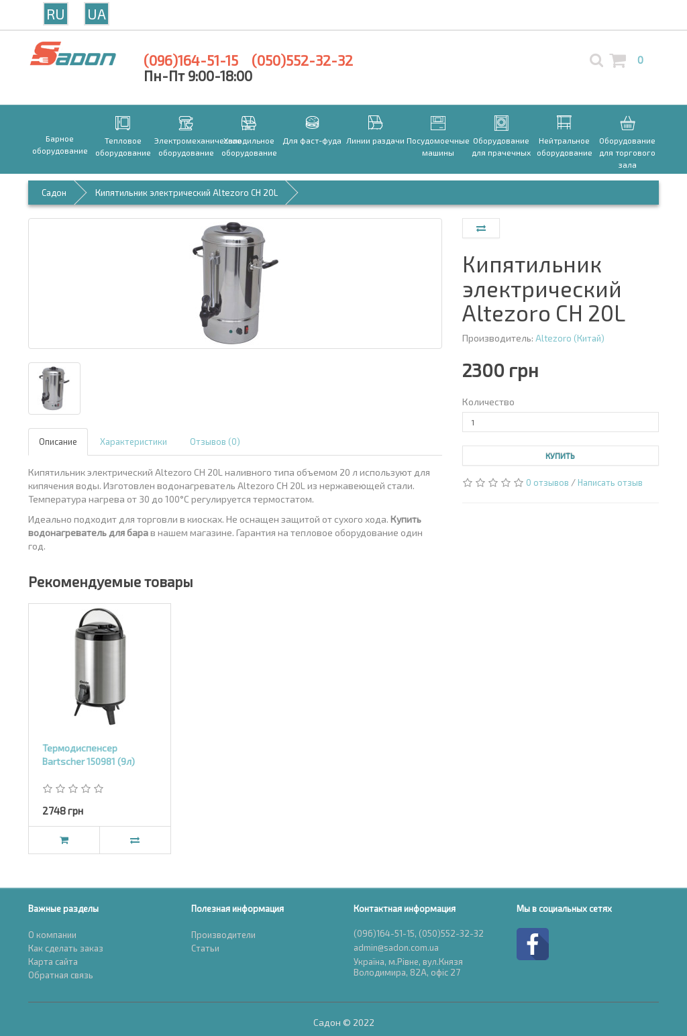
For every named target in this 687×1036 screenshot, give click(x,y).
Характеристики (133, 441)
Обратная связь (60, 975)
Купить (560, 455)
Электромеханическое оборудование (185, 146)
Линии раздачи (375, 140)
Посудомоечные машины (438, 146)
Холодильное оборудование (249, 146)
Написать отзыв (610, 482)
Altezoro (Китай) (569, 338)
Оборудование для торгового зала (627, 152)
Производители (223, 934)
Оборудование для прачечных (501, 146)
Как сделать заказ (65, 948)
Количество (488, 401)
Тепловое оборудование (123, 146)
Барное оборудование (60, 144)
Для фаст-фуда (311, 140)
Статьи (205, 948)
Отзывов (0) (215, 441)
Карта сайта (53, 961)
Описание (58, 441)
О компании (52, 934)
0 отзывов (547, 482)
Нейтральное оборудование (564, 146)
